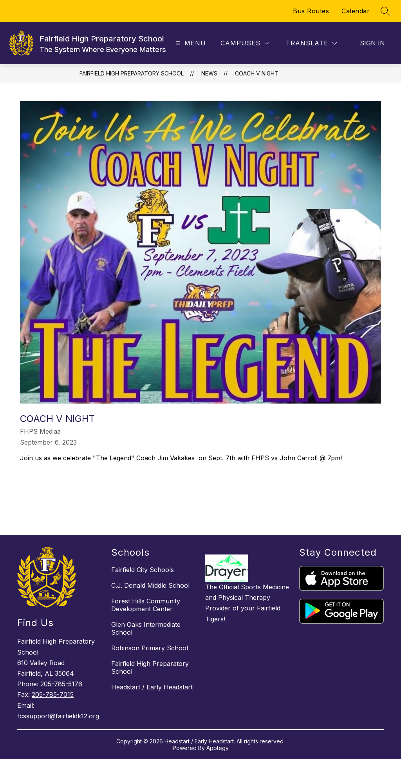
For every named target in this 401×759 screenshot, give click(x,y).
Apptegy (217, 748)
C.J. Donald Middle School (150, 585)
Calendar (355, 11)
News (209, 73)
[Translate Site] (311, 43)
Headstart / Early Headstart (152, 687)
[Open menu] (189, 43)
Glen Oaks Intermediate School (146, 628)
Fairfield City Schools (142, 570)
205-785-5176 (61, 684)
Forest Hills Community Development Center (145, 605)
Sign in (372, 43)
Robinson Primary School (149, 648)
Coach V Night (256, 73)
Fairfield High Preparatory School (131, 73)
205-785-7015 (53, 694)
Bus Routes (311, 11)
